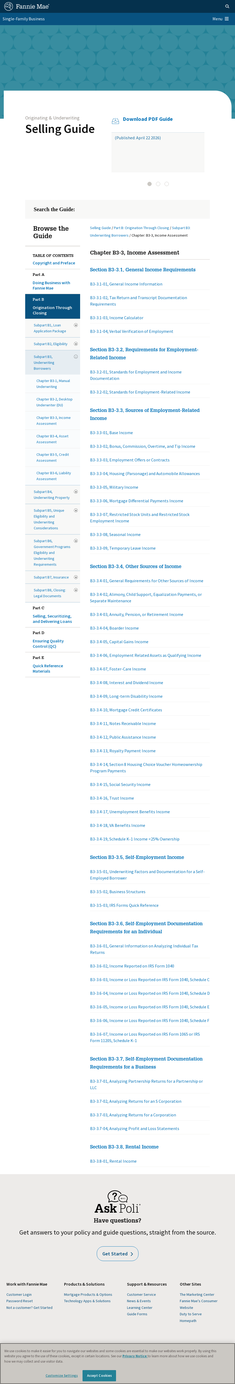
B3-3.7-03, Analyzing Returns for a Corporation (133, 1114)
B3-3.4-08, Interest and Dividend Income (126, 682)
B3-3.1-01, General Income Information (126, 284)
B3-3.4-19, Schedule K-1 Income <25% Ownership (135, 839)
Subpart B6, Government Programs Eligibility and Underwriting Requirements (52, 552)
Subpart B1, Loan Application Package (50, 328)
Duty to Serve (191, 1314)
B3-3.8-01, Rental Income (113, 1161)
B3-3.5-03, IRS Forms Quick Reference (124, 905)
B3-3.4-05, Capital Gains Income (119, 641)
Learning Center (139, 1307)
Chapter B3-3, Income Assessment (53, 420)
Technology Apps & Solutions (87, 1300)
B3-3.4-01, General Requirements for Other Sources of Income (146, 580)
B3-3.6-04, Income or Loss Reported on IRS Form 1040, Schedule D (150, 993)
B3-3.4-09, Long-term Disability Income (126, 696)
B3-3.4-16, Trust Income (112, 798)
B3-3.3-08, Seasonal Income (115, 534)
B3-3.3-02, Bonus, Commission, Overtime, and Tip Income (142, 446)
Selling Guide (60, 128)
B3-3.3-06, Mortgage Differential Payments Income (136, 500)
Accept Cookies (99, 1375)
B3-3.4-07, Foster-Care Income (118, 669)
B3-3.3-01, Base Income (111, 432)
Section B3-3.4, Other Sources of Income (135, 567)
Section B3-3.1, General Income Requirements (143, 270)
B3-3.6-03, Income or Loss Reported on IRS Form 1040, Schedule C (150, 979)
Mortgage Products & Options (88, 1294)
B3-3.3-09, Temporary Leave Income (123, 548)
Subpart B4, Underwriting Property (52, 494)
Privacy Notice (135, 1356)
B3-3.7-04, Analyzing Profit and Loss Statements (134, 1128)
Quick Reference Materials (55, 663)
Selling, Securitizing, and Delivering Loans (55, 614)
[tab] (149, 184)
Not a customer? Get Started (29, 1307)
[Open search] (227, 6)
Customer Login (19, 1294)
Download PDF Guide (148, 119)
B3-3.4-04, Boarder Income (114, 628)
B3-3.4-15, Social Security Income (120, 784)
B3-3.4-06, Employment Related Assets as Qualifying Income (145, 655)
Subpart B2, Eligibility (51, 343)
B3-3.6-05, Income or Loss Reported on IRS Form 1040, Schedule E (150, 1006)
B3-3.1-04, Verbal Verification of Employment (131, 331)
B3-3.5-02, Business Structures (118, 891)
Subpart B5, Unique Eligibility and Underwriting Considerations (49, 519)
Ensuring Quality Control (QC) (55, 639)
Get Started (117, 1254)
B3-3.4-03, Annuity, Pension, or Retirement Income (136, 614)
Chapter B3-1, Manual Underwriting (53, 383)
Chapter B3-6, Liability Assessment (53, 476)
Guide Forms (137, 1314)
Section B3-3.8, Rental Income (124, 1147)
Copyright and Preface (54, 262)
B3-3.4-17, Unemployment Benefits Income (130, 811)
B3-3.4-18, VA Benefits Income (117, 825)
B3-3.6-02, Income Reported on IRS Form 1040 (132, 966)
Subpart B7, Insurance (51, 577)
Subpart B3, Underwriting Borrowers (44, 362)
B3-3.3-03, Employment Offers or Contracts (130, 459)
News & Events (139, 1300)
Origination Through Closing (55, 305)
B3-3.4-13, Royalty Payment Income (123, 750)
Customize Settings (62, 1375)
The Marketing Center (197, 1294)
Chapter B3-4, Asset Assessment (52, 439)
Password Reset (19, 1300)
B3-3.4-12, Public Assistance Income (123, 737)
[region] (117, 1363)
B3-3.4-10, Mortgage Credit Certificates (126, 709)
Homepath (188, 1320)
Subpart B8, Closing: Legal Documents (50, 593)
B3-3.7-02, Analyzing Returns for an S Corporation (135, 1101)
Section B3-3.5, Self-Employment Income (137, 857)
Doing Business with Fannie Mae (55, 280)
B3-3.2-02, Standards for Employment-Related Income (140, 392)
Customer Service (141, 1294)
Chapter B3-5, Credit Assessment (52, 457)
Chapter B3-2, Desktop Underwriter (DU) (54, 402)
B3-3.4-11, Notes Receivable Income (123, 723)
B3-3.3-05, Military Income (114, 487)
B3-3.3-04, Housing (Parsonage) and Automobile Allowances (145, 473)
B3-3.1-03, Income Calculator (116, 317)
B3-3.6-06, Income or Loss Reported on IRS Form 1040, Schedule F (149, 1020)
